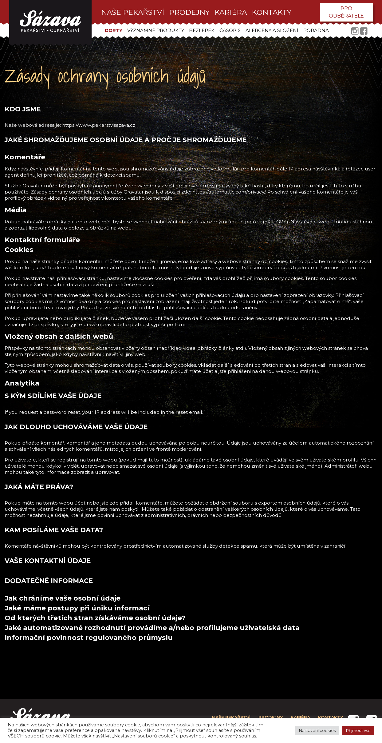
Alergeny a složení (272, 30)
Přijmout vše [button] (358, 730)
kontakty (271, 12)
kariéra (231, 12)
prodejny (189, 12)
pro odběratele (346, 12)
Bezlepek (202, 30)
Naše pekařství (132, 12)
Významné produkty (155, 30)
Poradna (316, 30)
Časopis (230, 30)
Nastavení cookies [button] (317, 730)
